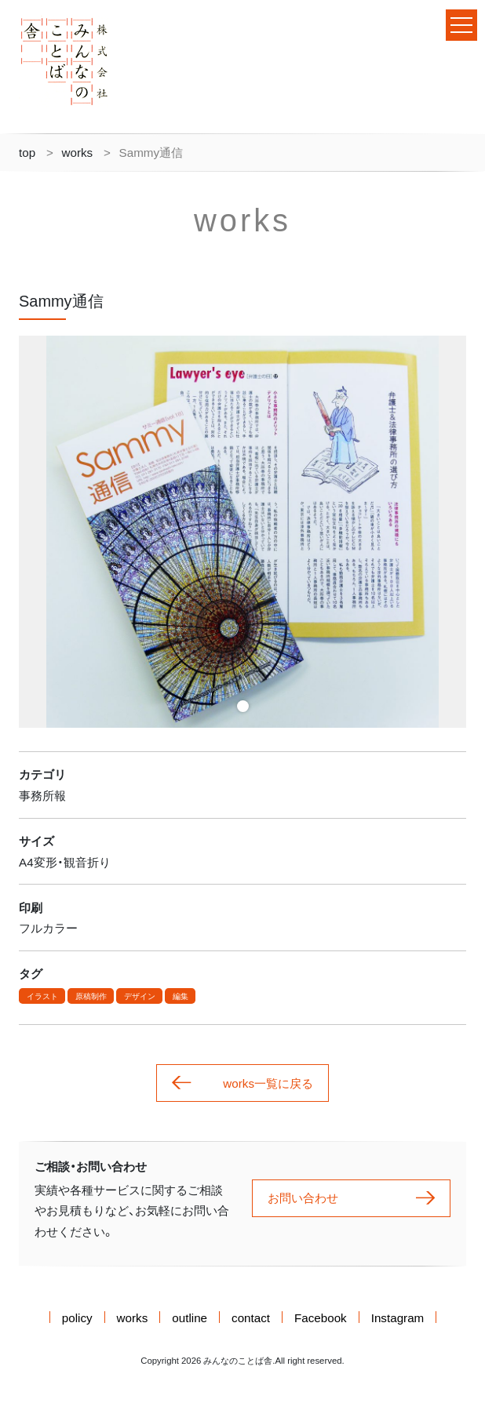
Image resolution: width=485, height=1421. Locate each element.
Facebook (320, 1317)
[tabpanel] (242, 532)
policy (77, 1317)
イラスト (42, 995)
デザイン (139, 995)
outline (189, 1317)
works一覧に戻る (242, 1083)
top (27, 152)
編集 (180, 995)
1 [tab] (243, 706)
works (77, 152)
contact (251, 1317)
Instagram (398, 1317)
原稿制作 (91, 995)
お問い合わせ (351, 1198)
